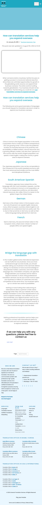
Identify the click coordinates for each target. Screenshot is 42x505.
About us (31, 410)
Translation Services (6, 410)
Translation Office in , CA (11, 471)
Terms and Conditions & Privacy (17, 502)
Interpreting (4, 414)
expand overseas (23, 354)
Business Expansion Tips (28, 42)
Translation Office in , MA (10, 467)
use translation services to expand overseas (22, 91)
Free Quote (32, 408)
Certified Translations (6, 412)
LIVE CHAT (10, 342)
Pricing (31, 414)
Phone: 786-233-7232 (28, 379)
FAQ (30, 412)
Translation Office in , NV (11, 479)
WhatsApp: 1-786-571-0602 (30, 381)
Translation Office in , (12, 484)
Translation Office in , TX (10, 474)
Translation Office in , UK (10, 486)
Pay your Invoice (21, 497)
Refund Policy (29, 502)
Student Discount (33, 416)
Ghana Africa (18, 430)
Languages (4, 408)
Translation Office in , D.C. (12, 483)
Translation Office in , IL (10, 469)
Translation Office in (9, 481)
